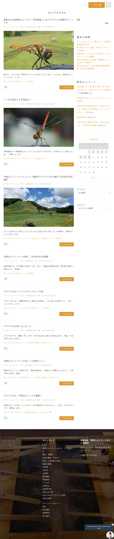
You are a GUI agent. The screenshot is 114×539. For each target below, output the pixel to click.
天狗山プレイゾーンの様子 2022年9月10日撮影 (26, 256)
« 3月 (93, 178)
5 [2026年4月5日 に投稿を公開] (106, 152)
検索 (78, 20)
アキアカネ (10, 81)
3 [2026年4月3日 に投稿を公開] (97, 152)
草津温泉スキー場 (31, 184)
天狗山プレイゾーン (20, 81)
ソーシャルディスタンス (22, 308)
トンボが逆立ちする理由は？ (17, 99)
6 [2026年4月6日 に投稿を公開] (80, 157)
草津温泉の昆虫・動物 (33, 27)
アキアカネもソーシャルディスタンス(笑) (24, 291)
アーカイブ (81, 189)
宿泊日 (10, 535)
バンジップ (28, 238)
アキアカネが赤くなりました (18, 326)
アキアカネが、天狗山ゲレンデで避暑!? (22, 396)
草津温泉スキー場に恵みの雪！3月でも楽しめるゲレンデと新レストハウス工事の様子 (93, 90)
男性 (50, 535)
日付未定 (41, 536)
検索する (89, 536)
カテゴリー (81, 205)
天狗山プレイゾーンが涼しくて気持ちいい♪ (24, 361)
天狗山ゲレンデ (19, 412)
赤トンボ (44, 158)
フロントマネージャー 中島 (14, 27)
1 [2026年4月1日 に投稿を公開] (89, 152)
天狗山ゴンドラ (37, 238)
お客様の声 (81, 98)
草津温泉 (30, 81)
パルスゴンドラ (19, 238)
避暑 (50, 412)
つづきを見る (66, 87)
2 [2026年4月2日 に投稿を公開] (93, 152)
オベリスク (17, 158)
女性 (67, 535)
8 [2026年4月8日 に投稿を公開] (89, 157)
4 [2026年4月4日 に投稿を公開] (102, 152)
